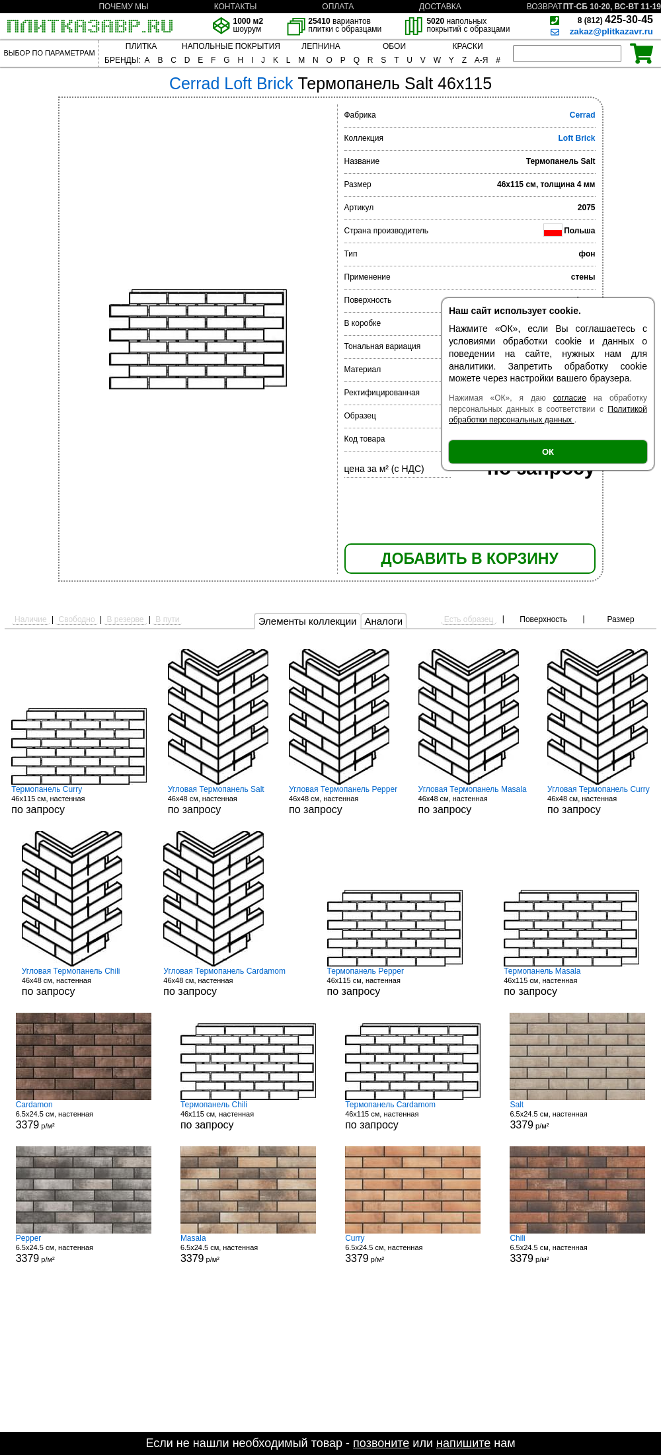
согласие (569, 398)
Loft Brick (576, 138)
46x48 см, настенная (218, 800)
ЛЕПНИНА (320, 46)
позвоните (381, 1443)
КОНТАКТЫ (235, 6)
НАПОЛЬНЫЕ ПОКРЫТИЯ (231, 46)
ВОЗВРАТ (545, 6)
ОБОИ (394, 46)
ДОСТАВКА (440, 6)
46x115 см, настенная (79, 800)
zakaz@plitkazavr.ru (611, 31)
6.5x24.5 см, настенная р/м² (83, 1115)
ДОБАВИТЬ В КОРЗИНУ (469, 558)
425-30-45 (615, 19)
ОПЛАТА (338, 6)
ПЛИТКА (141, 46)
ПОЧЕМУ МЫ (123, 6)
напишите (463, 1443)
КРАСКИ (467, 46)
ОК (548, 452)
